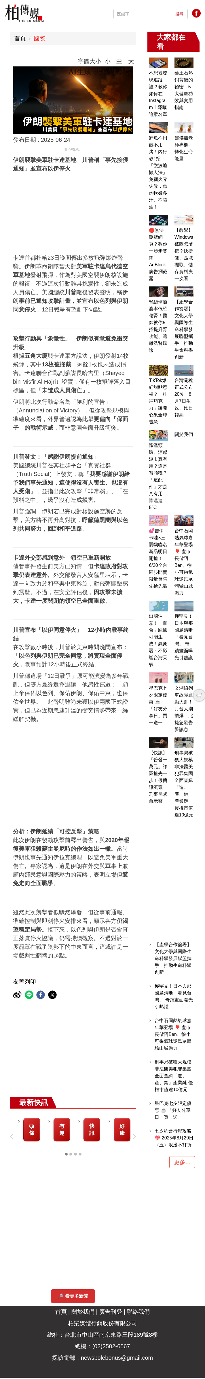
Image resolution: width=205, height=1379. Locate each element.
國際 (39, 38)
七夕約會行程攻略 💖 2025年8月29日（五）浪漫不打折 (174, 1138)
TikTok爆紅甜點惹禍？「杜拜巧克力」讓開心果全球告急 (158, 401)
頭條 (32, 1130)
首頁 (20, 38)
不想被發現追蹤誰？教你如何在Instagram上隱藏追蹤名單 (158, 93)
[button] (13, 1137)
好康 (122, 1130)
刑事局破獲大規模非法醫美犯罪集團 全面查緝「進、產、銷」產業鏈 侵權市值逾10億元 (174, 1075)
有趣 (62, 1130)
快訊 (92, 1130)
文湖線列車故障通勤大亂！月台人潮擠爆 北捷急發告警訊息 (183, 709)
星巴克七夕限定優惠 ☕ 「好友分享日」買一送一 (173, 1110)
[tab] (66, 1155)
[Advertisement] (102, 213)
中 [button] (119, 61)
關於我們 (183, 434)
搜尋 (179, 14)
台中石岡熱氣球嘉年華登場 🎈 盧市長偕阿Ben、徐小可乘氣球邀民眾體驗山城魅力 (173, 1034)
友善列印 (24, 981)
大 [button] (131, 61)
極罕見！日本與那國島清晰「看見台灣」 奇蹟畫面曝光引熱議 (183, 637)
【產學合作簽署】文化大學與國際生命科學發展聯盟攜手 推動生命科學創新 (183, 329)
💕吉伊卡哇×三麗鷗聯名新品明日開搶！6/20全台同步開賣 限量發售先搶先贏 (160, 558)
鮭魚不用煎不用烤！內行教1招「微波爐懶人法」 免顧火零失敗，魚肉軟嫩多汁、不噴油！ (158, 172)
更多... (182, 1162)
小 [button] (108, 61)
